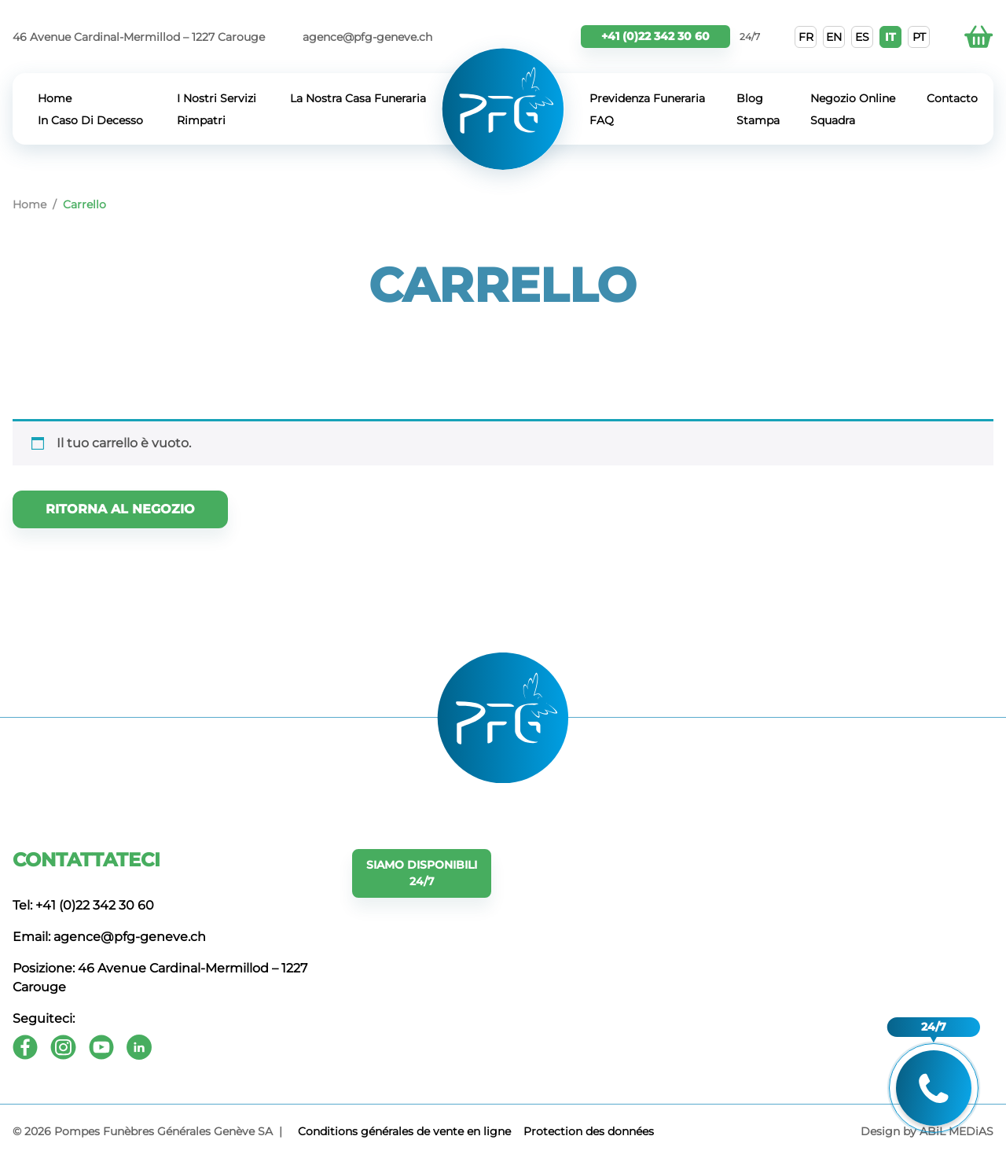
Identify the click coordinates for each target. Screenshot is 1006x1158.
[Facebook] (25, 1047)
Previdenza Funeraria (647, 98)
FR (806, 37)
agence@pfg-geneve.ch (367, 37)
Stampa (758, 120)
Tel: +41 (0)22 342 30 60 (83, 905)
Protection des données (588, 1131)
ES (862, 37)
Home (55, 98)
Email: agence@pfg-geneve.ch (109, 936)
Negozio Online (852, 98)
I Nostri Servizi (216, 98)
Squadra (832, 120)
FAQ (601, 120)
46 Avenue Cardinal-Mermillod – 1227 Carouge (139, 37)
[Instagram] (63, 1047)
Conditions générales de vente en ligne (404, 1131)
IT (890, 37)
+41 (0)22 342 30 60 (655, 36)
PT (919, 37)
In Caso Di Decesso (90, 120)
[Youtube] (101, 1047)
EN (834, 37)
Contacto (952, 98)
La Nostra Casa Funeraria (358, 98)
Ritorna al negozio (120, 509)
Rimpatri (201, 120)
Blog (749, 98)
